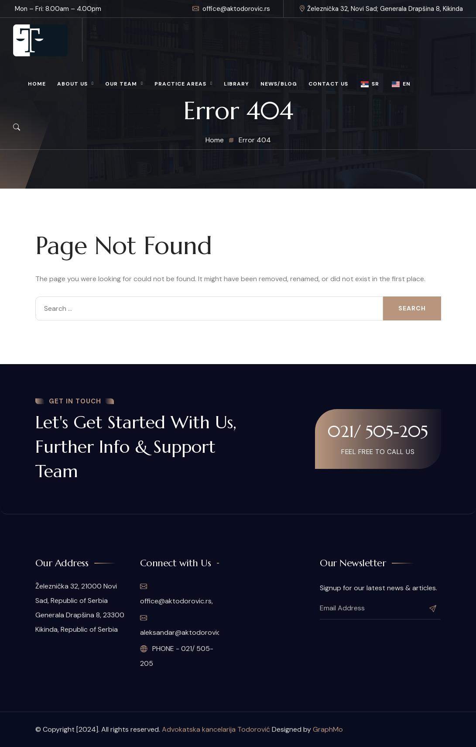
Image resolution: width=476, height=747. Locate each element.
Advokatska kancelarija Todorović (216, 729)
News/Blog (278, 83)
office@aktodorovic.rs (231, 8)
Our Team (121, 83)
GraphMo (328, 729)
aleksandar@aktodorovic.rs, (179, 625)
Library (236, 83)
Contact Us (328, 83)
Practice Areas (180, 83)
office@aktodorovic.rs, (176, 594)
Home (37, 83)
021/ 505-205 (378, 431)
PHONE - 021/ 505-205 (176, 656)
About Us (72, 83)
